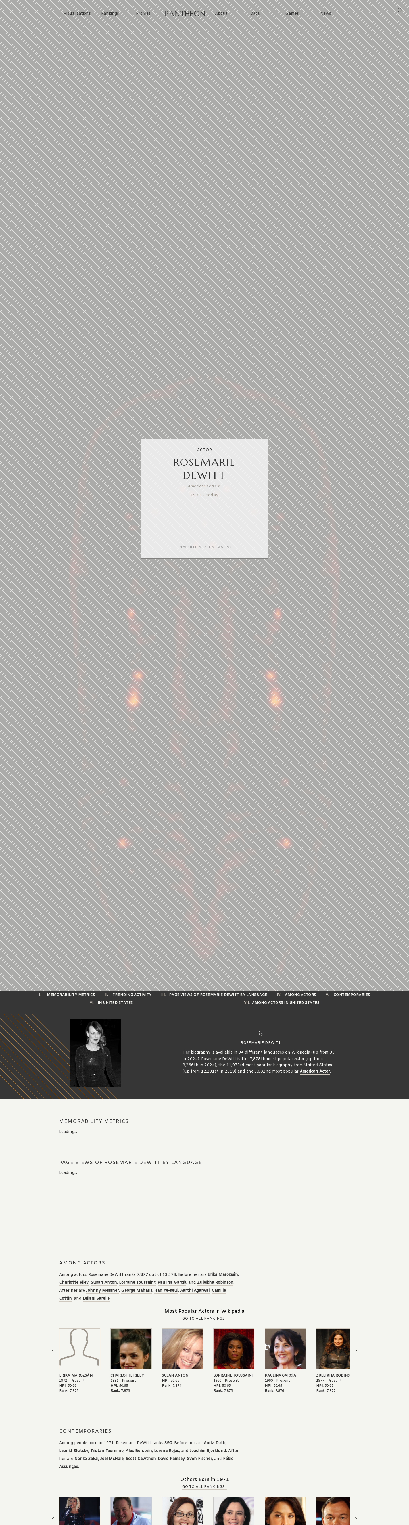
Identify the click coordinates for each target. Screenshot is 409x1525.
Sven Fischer (199, 1459)
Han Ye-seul (166, 1290)
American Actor (315, 1071)
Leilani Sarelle (96, 1298)
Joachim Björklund (208, 1451)
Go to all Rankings (203, 1318)
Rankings (110, 13)
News (325, 13)
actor (299, 1059)
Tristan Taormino (107, 1451)
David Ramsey (171, 1459)
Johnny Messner (102, 1290)
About (221, 13)
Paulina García (172, 1282)
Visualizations (77, 13)
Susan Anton (104, 1282)
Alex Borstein (139, 1451)
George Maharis (136, 1290)
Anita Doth (215, 1443)
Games (292, 13)
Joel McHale (112, 1459)
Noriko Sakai (86, 1459)
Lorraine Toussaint (137, 1282)
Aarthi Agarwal (195, 1290)
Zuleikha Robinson (215, 1282)
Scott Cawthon (141, 1459)
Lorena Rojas (166, 1451)
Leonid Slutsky (73, 1451)
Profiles (143, 13)
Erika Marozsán (223, 1275)
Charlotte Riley (74, 1282)
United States (318, 1065)
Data (255, 13)
